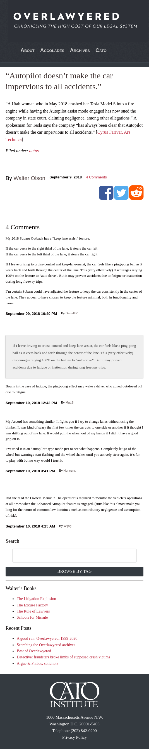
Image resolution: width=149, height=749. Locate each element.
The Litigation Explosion (36, 599)
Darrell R (72, 313)
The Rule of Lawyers (33, 611)
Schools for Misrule (32, 617)
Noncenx (70, 470)
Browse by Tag (74, 571)
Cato (101, 50)
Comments (96, 177)
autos (34, 150)
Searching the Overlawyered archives (46, 645)
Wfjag (67, 525)
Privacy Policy (74, 737)
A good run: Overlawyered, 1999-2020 (47, 638)
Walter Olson (29, 178)
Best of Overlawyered (34, 651)
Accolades (52, 50)
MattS (70, 402)
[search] (68, 556)
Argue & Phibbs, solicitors (37, 663)
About (27, 50)
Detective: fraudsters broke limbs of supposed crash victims (63, 657)
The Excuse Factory (32, 605)
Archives (80, 50)
